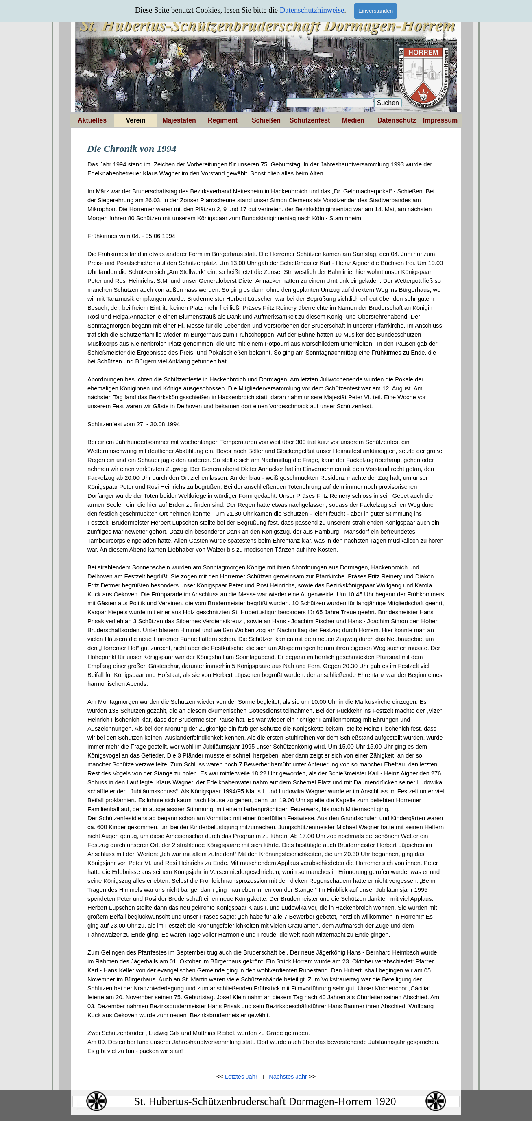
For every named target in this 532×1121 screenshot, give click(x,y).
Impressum (440, 120)
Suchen (388, 102)
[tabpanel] (266, 612)
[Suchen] (329, 103)
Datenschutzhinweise (312, 10)
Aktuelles (92, 120)
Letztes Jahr (241, 1076)
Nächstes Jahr (288, 1076)
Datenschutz (396, 120)
